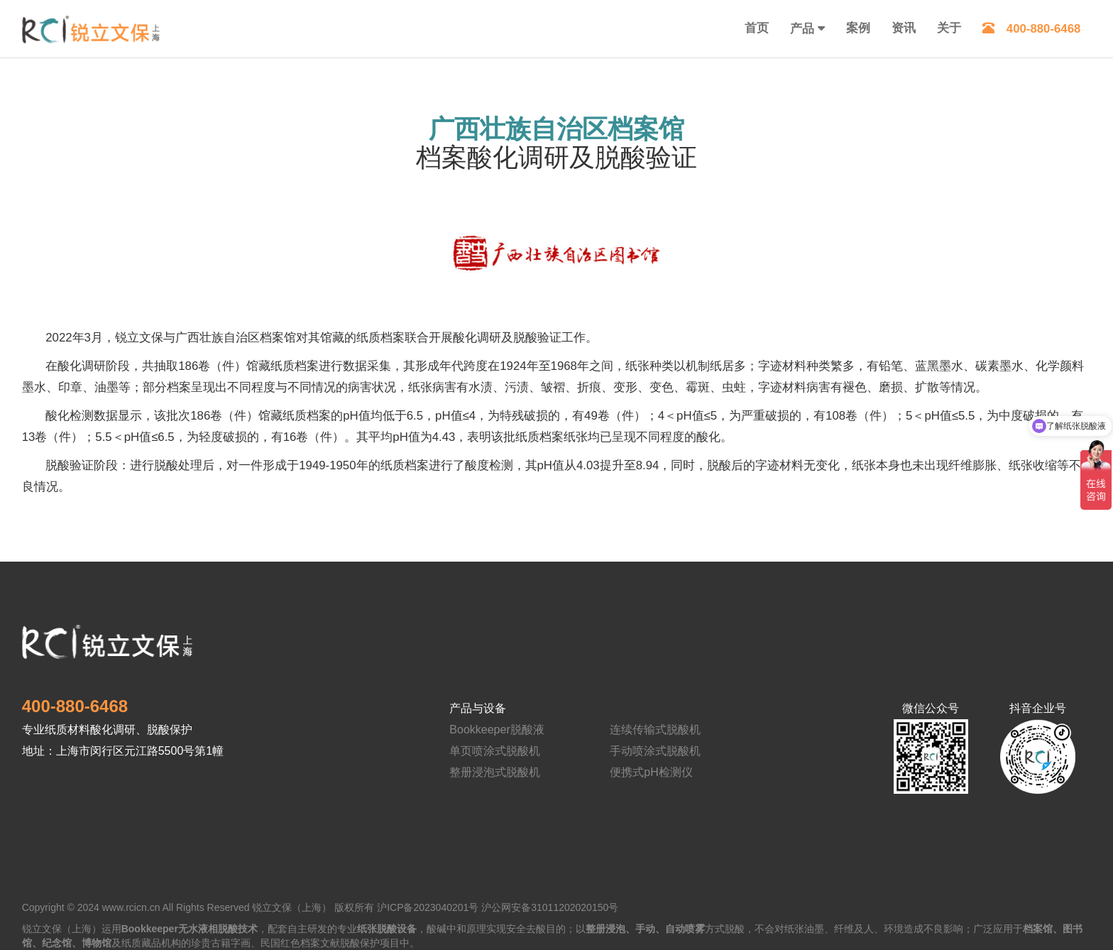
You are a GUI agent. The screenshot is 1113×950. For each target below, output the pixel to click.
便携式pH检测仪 (651, 772)
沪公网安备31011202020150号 (549, 907)
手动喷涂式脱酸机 (655, 751)
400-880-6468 (1031, 29)
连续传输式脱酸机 (655, 730)
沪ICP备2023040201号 (427, 907)
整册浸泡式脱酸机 (494, 772)
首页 (757, 28)
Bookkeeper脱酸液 (496, 730)
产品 (802, 29)
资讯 (904, 28)
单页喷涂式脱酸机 (494, 751)
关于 (949, 28)
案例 (858, 28)
